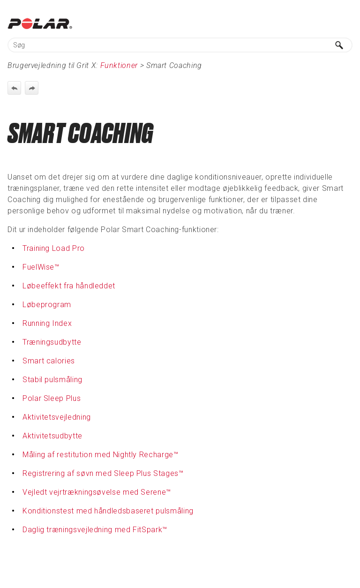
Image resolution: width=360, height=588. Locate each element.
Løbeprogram (46, 304)
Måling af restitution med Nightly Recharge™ (100, 454)
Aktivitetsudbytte (52, 435)
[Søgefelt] (180, 45)
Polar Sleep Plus (51, 398)
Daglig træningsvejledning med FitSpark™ (94, 529)
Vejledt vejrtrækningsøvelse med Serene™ (96, 492)
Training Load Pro (53, 248)
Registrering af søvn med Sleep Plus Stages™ (103, 473)
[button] (339, 45)
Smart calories (48, 360)
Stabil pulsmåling (52, 379)
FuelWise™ (41, 267)
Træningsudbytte (52, 342)
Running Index (47, 323)
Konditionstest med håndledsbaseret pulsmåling (108, 510)
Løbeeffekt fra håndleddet (68, 285)
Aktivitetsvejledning (56, 417)
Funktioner (119, 65)
